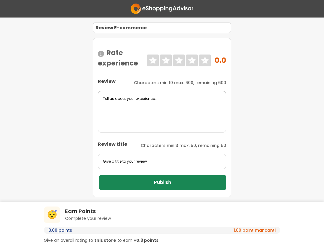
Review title (112, 144)
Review (107, 81)
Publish (162, 182)
